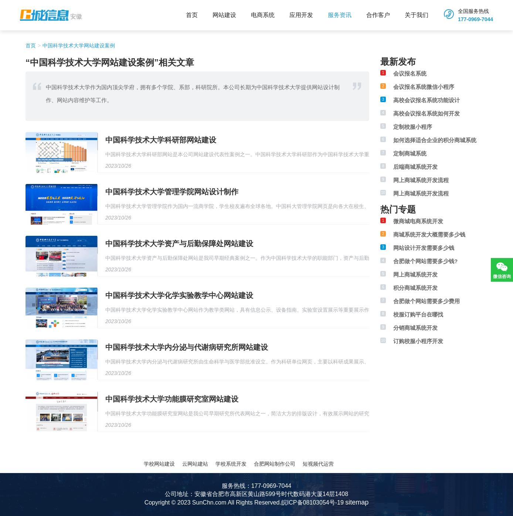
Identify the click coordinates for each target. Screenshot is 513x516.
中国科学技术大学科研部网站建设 (160, 140)
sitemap (356, 502)
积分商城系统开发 (415, 288)
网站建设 (224, 15)
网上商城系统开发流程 (421, 180)
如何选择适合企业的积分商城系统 (434, 140)
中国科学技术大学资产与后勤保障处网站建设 (179, 243)
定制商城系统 (410, 153)
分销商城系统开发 (415, 328)
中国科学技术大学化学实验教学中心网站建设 (179, 295)
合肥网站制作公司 (274, 464)
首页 (192, 15)
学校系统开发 (231, 464)
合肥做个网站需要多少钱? (425, 261)
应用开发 (301, 15)
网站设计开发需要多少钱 (423, 248)
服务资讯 (339, 15)
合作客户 (378, 15)
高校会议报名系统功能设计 (426, 100)
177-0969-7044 (475, 19)
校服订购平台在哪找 (418, 314)
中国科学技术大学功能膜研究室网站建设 (171, 399)
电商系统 (263, 15)
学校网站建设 (159, 464)
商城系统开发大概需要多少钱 (429, 234)
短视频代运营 (318, 464)
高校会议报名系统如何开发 (426, 113)
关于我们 (416, 15)
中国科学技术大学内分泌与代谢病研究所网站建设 (186, 347)
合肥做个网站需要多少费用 (426, 301)
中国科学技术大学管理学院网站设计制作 (171, 192)
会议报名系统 (410, 73)
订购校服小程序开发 (418, 341)
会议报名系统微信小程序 (423, 87)
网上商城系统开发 (415, 274)
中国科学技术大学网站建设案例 (79, 45)
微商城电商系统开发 (418, 221)
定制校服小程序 (412, 127)
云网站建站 (195, 464)
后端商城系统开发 (415, 167)
